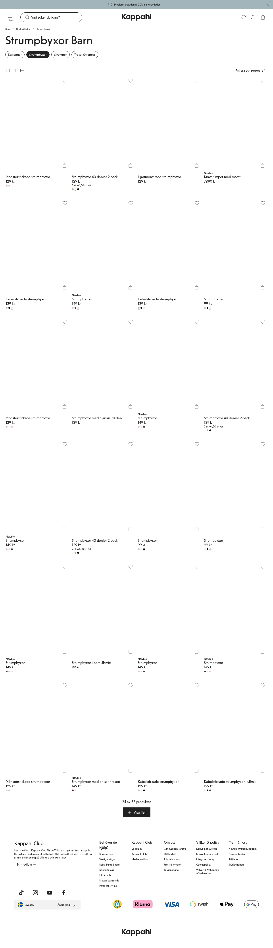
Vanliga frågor (107, 859)
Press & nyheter (172, 864)
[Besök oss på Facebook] (63, 892)
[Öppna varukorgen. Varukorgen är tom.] (263, 17)
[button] (136, 812)
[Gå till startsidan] (136, 17)
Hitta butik (105, 875)
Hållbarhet (170, 853)
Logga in (137, 848)
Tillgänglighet (171, 869)
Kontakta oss (106, 869)
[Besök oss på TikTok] (21, 892)
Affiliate (233, 859)
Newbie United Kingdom (243, 848)
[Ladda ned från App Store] (27, 877)
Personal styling (108, 885)
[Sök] (56, 17)
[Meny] (10, 17)
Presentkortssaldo (109, 880)
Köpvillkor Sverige (206, 848)
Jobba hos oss (172, 859)
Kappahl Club (139, 853)
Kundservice (106, 853)
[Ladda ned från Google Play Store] (56, 877)
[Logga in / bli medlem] (253, 17)
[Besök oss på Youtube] (49, 892)
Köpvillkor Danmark (207, 853)
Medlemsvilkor (140, 859)
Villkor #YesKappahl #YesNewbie (207, 871)
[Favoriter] (243, 17)
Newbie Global (237, 853)
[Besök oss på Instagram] (35, 892)
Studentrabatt (236, 864)
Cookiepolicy (203, 864)
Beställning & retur (109, 864)
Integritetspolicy (205, 859)
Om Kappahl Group (175, 848)
